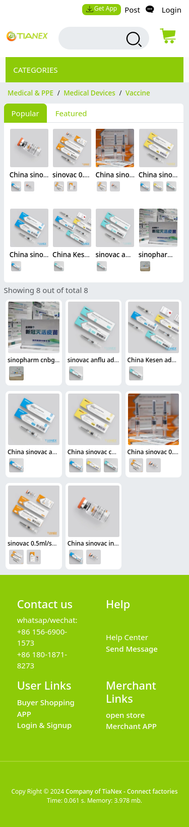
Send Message (132, 649)
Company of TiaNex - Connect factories (121, 791)
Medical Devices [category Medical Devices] (89, 93)
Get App (101, 8)
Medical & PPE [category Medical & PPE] (30, 93)
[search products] (133, 39)
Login (171, 10)
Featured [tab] (71, 113)
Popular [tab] (25, 113)
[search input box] (95, 38)
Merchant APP (131, 726)
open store (125, 715)
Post (132, 10)
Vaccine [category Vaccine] (137, 93)
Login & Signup (44, 725)
